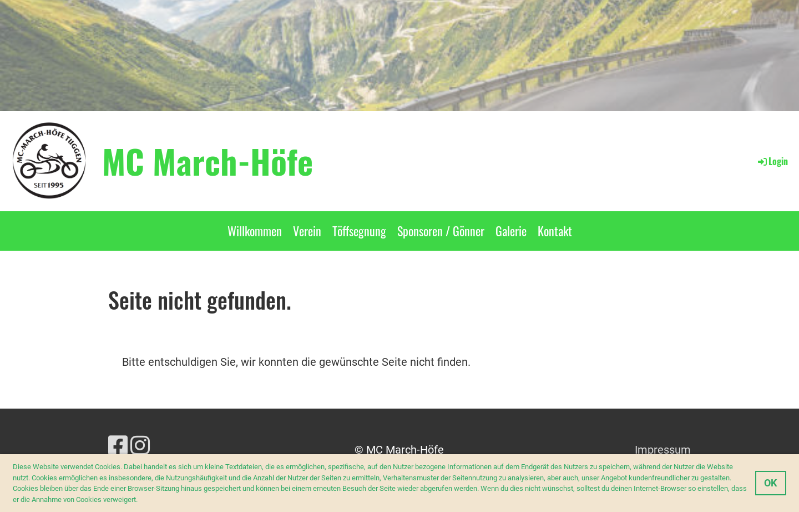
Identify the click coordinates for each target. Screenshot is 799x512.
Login (772, 161)
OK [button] (770, 483)
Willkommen (254, 231)
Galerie (511, 231)
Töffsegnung (359, 231)
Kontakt (555, 231)
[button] (140, 500)
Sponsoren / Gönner (440, 231)
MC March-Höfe (207, 160)
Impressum (663, 449)
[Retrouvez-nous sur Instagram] (140, 446)
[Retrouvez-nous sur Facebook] (118, 446)
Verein (307, 231)
